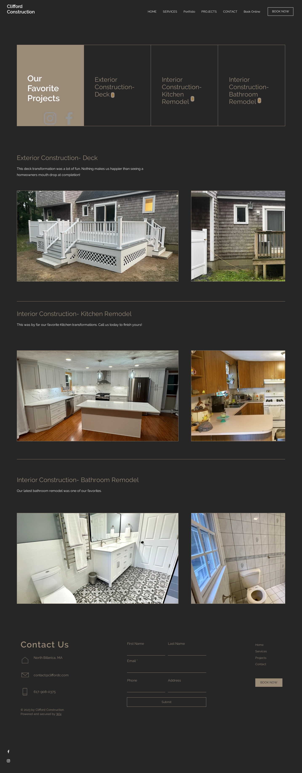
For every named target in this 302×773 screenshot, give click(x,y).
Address (174, 680)
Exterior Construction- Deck (115, 87)
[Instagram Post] (112, 95)
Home (259, 644)
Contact (260, 664)
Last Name (176, 643)
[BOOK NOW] (280, 11)
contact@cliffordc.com (51, 675)
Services (261, 651)
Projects (260, 657)
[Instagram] (50, 118)
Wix (58, 714)
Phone (132, 680)
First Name (135, 643)
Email (131, 661)
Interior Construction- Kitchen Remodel (182, 90)
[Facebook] (69, 118)
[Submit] (166, 702)
